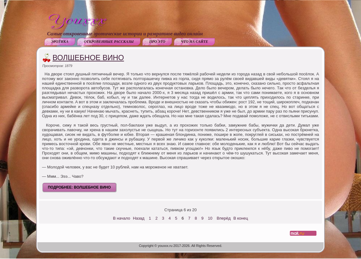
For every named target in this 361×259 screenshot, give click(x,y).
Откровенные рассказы (109, 41)
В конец (241, 218)
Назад (138, 218)
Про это (157, 41)
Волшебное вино (88, 57)
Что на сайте (194, 41)
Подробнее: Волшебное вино (79, 187)
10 (210, 218)
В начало (121, 218)
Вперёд (224, 218)
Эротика (59, 41)
